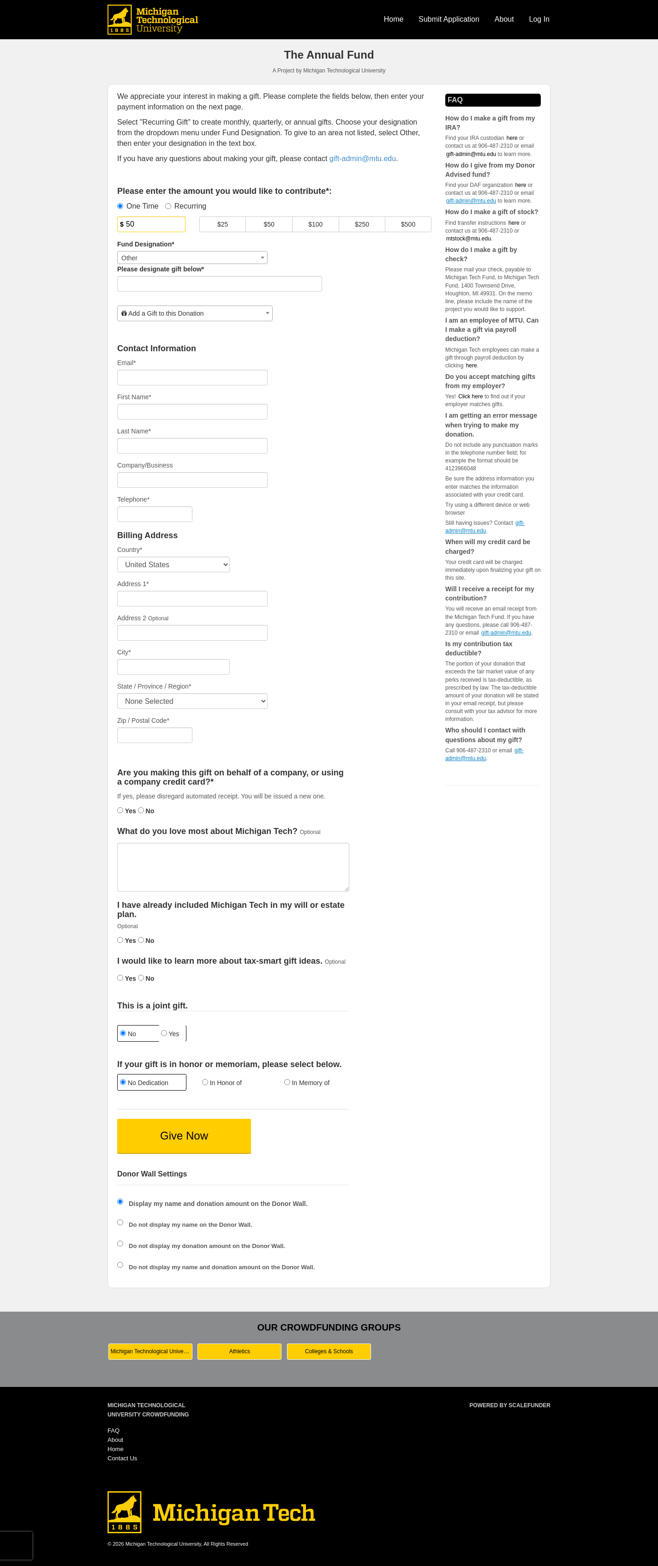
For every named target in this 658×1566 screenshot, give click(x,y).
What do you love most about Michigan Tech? (207, 831)
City (124, 652)
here (471, 365)
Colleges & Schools (329, 1351)
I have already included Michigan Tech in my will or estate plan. (231, 910)
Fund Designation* (145, 244)
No (146, 811)
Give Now (184, 1135)
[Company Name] (192, 480)
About (504, 19)
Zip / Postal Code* (143, 720)
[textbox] (195, 313)
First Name (134, 397)
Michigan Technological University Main (151, 1351)
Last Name (134, 431)
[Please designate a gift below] (219, 284)
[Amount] (151, 224)
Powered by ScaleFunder (509, 1405)
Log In (539, 19)
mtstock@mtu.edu (468, 238)
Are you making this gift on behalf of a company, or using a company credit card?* (230, 777)
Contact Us (122, 1458)
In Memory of (307, 1082)
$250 (362, 224)
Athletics (239, 1351)
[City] (173, 667)
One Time (137, 206)
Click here (470, 396)
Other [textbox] (129, 258)
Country (129, 549)
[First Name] (192, 412)
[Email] (192, 377)
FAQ (114, 1430)
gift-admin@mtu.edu (471, 154)
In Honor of (222, 1082)
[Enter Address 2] (192, 633)
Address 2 (131, 618)
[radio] (151, 1083)
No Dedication (144, 1082)
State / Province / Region (154, 686)
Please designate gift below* (160, 269)
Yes (126, 811)
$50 (269, 224)
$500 (408, 224)
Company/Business (145, 465)
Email (126, 362)
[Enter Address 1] (192, 598)
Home (394, 19)
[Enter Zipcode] (154, 735)
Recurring (185, 206)
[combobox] (192, 257)
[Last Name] (192, 446)
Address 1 (133, 584)
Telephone (133, 499)
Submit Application (449, 19)
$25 (222, 224)
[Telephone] (154, 514)
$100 (315, 224)
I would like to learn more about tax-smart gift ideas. (220, 961)
